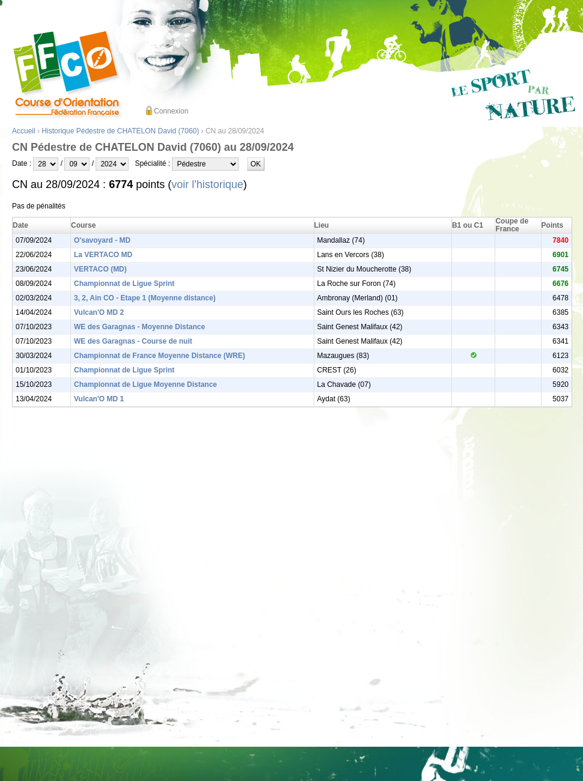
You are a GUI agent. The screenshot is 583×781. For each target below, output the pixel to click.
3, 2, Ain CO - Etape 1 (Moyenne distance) (145, 298)
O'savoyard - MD (102, 240)
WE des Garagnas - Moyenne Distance (139, 327)
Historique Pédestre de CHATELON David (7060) (120, 131)
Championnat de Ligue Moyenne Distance (145, 384)
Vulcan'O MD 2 (99, 312)
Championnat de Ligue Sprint (124, 283)
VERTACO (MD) (100, 269)
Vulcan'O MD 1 (99, 399)
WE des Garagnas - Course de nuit (133, 341)
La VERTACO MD (103, 255)
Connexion (171, 111)
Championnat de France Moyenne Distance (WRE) (159, 355)
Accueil (23, 131)
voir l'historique (207, 184)
